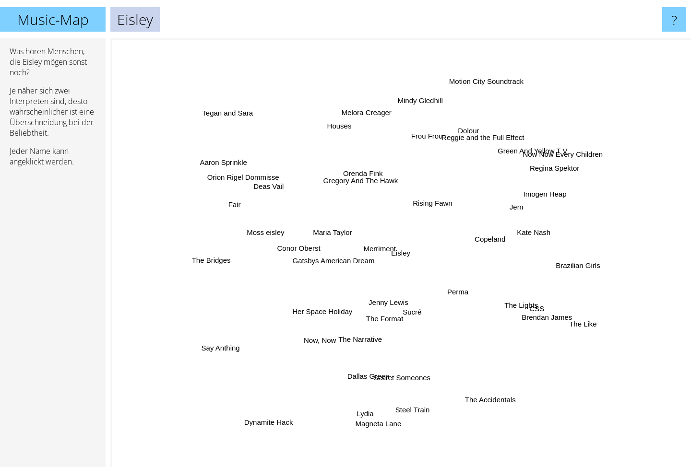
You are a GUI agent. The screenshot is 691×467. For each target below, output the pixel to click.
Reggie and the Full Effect (474, 147)
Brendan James (533, 312)
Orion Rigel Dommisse (259, 186)
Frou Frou (420, 145)
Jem (504, 212)
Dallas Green (367, 368)
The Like (563, 314)
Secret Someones (402, 373)
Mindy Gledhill (418, 117)
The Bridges (228, 259)
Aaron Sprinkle (228, 164)
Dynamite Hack (274, 416)
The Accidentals (482, 383)
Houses (346, 140)
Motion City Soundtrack (491, 77)
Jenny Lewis (398, 316)
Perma (466, 290)
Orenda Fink (366, 177)
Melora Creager (373, 126)
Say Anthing (232, 339)
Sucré (417, 316)
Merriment (385, 243)
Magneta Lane (380, 418)
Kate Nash (528, 238)
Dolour (466, 136)
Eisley (400, 253)
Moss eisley (274, 238)
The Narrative (363, 330)
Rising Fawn (440, 198)
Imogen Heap (535, 202)
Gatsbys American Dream (328, 263)
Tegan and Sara (220, 106)
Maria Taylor (334, 236)
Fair (235, 206)
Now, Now (316, 343)
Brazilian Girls (570, 261)
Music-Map (53, 19)
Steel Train (410, 402)
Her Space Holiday (316, 315)
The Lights (511, 299)
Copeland (488, 236)
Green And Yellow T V (532, 156)
